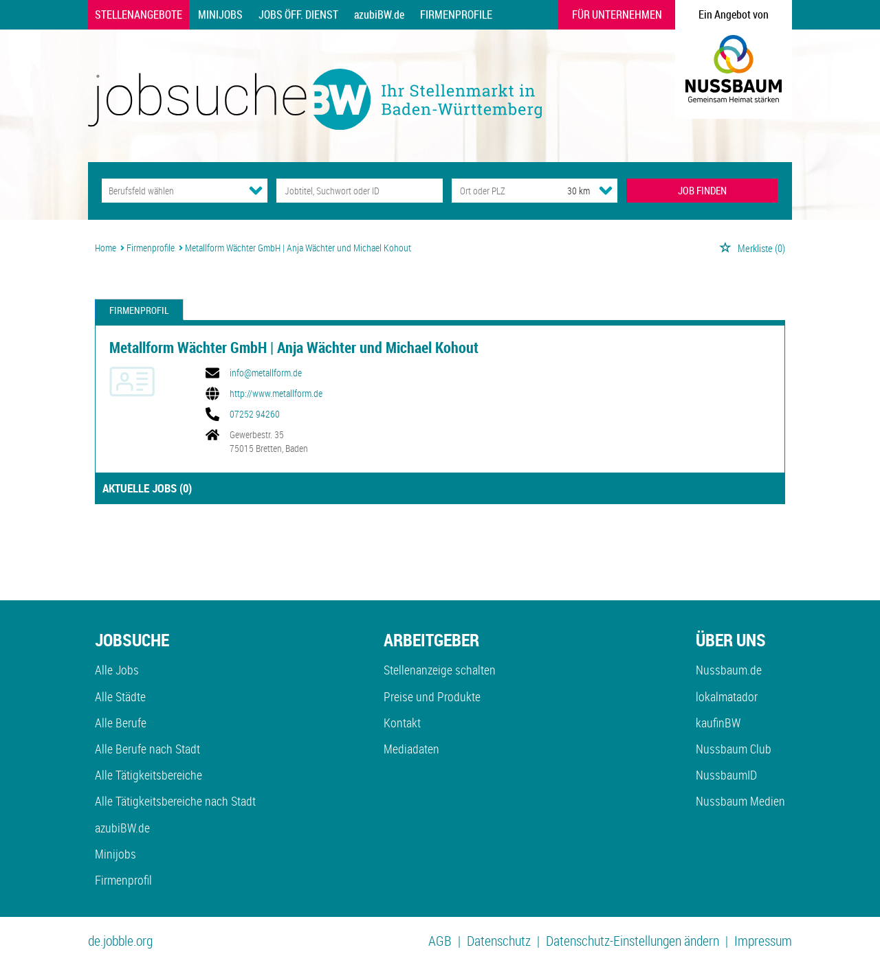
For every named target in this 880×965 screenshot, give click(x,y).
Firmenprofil (139, 310)
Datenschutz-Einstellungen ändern (632, 940)
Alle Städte (120, 696)
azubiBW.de (379, 14)
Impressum (763, 940)
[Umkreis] (566, 191)
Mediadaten (411, 748)
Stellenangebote (138, 14)
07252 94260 (255, 414)
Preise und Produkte (432, 696)
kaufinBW (718, 722)
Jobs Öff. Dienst (298, 14)
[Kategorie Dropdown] (255, 190)
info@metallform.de (266, 373)
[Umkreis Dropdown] (605, 190)
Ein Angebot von (733, 14)
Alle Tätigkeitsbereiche (148, 775)
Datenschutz (499, 940)
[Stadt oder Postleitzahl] (497, 191)
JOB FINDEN (702, 190)
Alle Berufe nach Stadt (147, 748)
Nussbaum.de (729, 669)
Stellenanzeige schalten (440, 669)
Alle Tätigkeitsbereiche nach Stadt (175, 801)
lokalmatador (727, 696)
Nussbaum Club (733, 748)
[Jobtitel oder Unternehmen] (359, 191)
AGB (440, 940)
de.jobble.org (120, 940)
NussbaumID (726, 775)
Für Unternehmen (617, 14)
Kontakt (402, 722)
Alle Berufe (120, 722)
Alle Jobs (117, 669)
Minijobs (220, 14)
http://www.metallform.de (276, 393)
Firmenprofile (456, 14)
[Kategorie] (171, 191)
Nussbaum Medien (740, 801)
